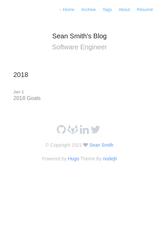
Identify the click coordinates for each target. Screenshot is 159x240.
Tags (107, 9)
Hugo (73, 158)
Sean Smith (100, 145)
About (124, 9)
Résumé (145, 9)
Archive (88, 9)
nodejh (110, 158)
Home (66, 9)
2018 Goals (27, 98)
